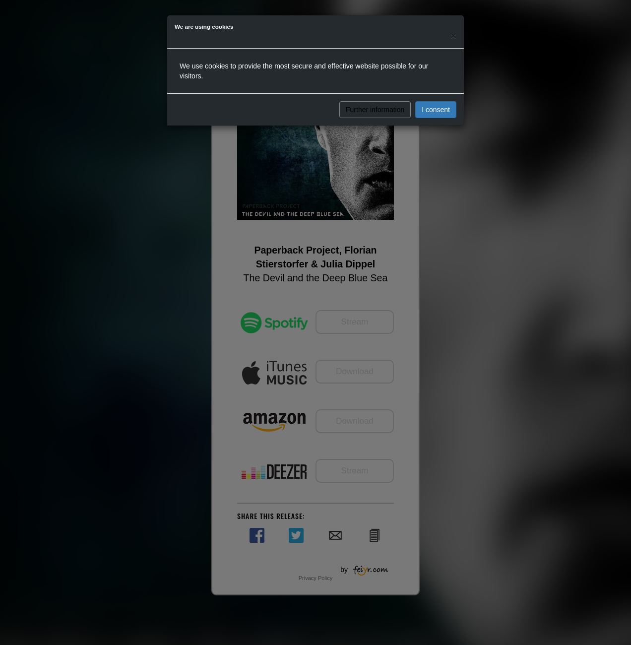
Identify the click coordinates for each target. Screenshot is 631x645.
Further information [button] (375, 110)
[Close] (453, 35)
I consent (436, 110)
